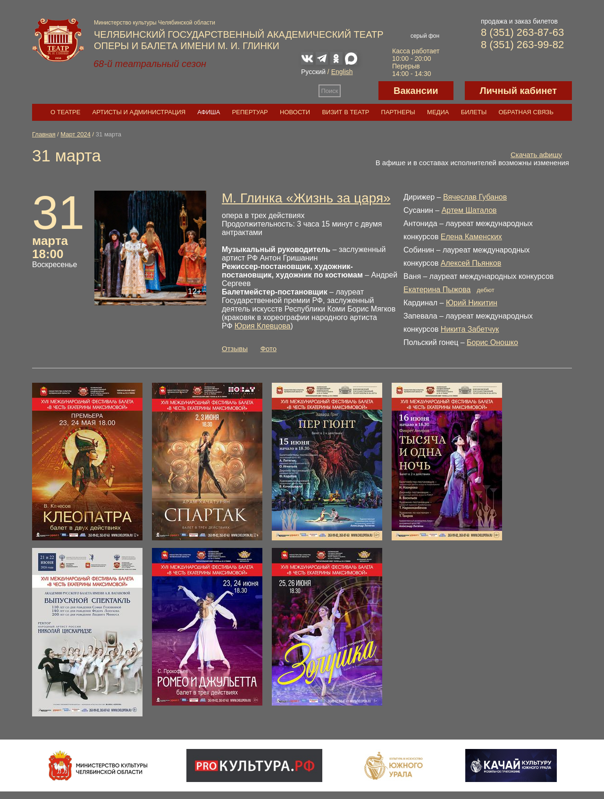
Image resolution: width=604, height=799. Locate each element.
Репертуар (250, 112)
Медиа (438, 112)
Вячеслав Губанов (475, 197)
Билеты (474, 112)
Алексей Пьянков (471, 263)
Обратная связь (526, 112)
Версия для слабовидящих (359, 90)
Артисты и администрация (139, 112)
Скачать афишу (536, 155)
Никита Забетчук (470, 329)
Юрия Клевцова (262, 326)
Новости (295, 112)
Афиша (208, 112)
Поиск (329, 90)
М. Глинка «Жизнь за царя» (306, 198)
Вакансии (416, 90)
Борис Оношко (492, 342)
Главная (43, 134)
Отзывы (235, 349)
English (342, 72)
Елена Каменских (471, 237)
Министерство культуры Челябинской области (154, 22)
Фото (268, 349)
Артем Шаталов (469, 210)
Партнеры (398, 112)
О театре (65, 112)
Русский (313, 72)
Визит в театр (345, 112)
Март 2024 (75, 134)
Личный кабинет (518, 90)
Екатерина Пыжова (436, 290)
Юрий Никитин (471, 303)
